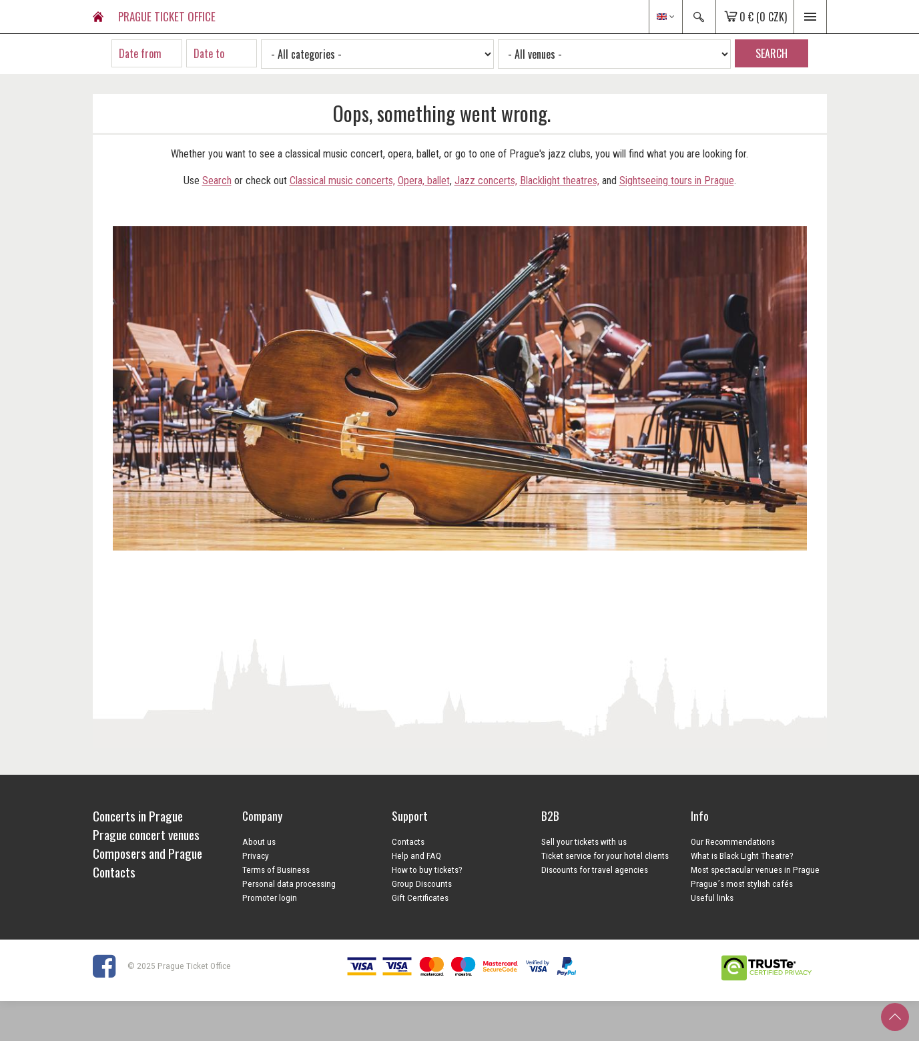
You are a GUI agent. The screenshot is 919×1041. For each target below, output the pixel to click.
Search (217, 180)
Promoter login (269, 897)
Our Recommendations (733, 841)
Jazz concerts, (485, 180)
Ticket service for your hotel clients (605, 855)
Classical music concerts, (342, 180)
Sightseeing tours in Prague (676, 180)
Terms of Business (276, 869)
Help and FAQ (416, 855)
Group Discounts (422, 883)
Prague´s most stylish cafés (742, 883)
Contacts (408, 841)
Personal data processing (289, 883)
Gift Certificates (420, 897)
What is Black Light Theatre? (742, 855)
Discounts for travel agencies (594, 869)
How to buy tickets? (427, 869)
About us (259, 841)
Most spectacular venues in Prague (755, 869)
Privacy (255, 855)
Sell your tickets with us (584, 841)
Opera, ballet (424, 180)
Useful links (712, 897)
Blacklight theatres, (559, 180)
